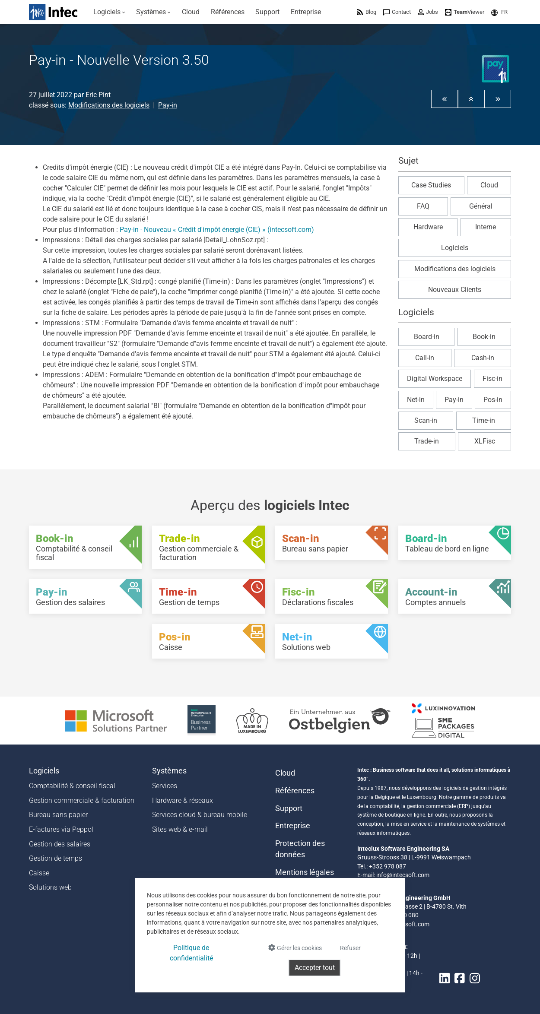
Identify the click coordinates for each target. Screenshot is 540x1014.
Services (164, 786)
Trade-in (426, 441)
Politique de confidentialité (191, 953)
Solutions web (50, 887)
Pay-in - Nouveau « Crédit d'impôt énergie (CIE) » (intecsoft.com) (217, 229)
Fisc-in (492, 378)
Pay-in (167, 105)
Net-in (416, 400)
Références (294, 790)
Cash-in (482, 358)
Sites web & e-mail (180, 829)
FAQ (423, 206)
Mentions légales (304, 872)
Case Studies (431, 185)
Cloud (489, 185)
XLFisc (484, 441)
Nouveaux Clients (454, 289)
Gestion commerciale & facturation (81, 800)
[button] (499, 12)
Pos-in (492, 400)
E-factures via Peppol (61, 829)
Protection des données (300, 849)
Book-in (484, 337)
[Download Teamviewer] (465, 12)
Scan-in (425, 420)
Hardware (428, 227)
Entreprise (292, 825)
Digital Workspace (434, 378)
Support (288, 808)
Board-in (426, 337)
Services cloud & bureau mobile (199, 815)
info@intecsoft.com (402, 874)
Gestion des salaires (59, 844)
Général (480, 206)
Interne (485, 227)
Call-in (424, 358)
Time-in (483, 420)
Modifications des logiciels (108, 105)
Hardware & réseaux (182, 800)
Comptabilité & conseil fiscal (72, 786)
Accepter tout (315, 967)
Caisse (39, 873)
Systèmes (169, 771)
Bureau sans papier (58, 815)
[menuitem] (109, 12)
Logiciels (454, 248)
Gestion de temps (55, 858)
